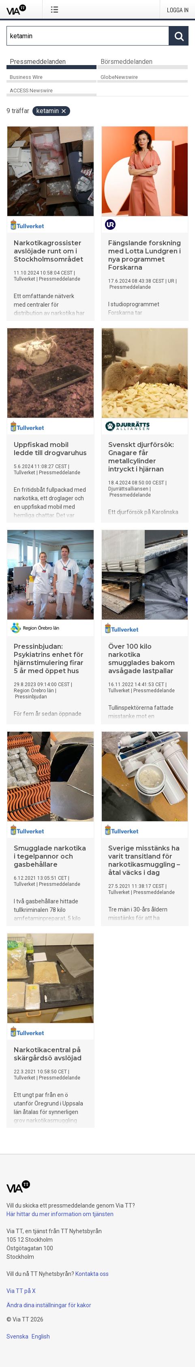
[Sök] (87, 36)
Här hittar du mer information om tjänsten (60, 1214)
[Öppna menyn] (56, 9)
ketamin (51, 111)
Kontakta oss (92, 1274)
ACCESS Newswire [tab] (31, 90)
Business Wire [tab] (26, 77)
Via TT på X (21, 1291)
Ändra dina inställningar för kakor (48, 1305)
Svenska (17, 1336)
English (41, 1336)
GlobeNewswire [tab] (119, 77)
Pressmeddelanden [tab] (38, 61)
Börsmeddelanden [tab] (126, 61)
